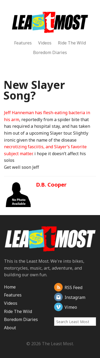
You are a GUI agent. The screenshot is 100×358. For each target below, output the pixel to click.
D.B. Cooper (51, 184)
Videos (44, 43)
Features (23, 43)
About (10, 328)
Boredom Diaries (50, 52)
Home (10, 287)
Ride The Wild (72, 43)
